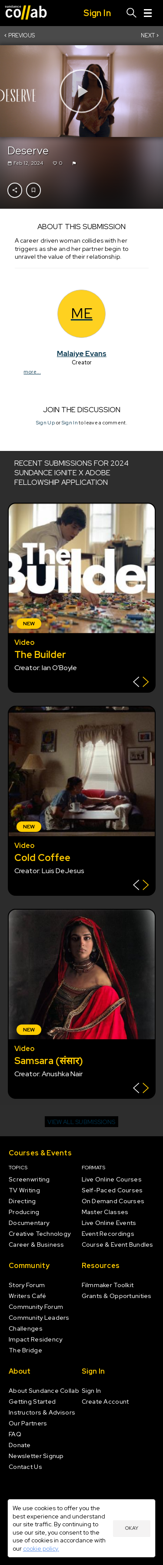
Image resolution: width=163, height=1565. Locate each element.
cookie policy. (41, 1548)
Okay (131, 1528)
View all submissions (81, 1122)
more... (31, 371)
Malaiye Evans (81, 353)
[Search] (131, 13)
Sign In (69, 423)
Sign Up (45, 423)
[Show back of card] (141, 683)
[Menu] (148, 13)
